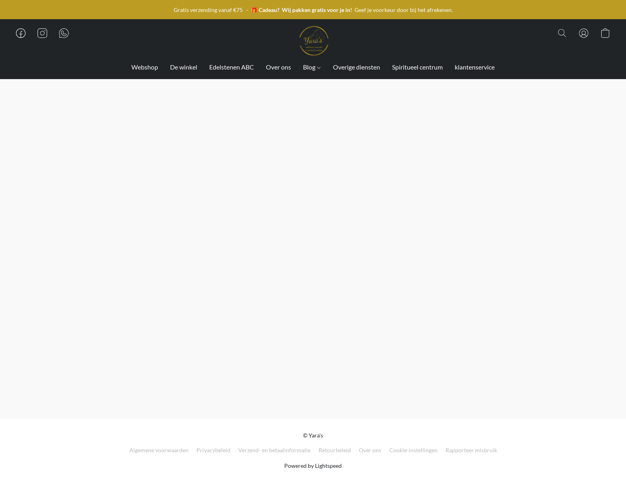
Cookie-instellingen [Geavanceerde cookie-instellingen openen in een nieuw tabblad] (413, 450)
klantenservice (475, 67)
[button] (313, 41)
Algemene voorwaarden (158, 450)
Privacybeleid (213, 450)
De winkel (183, 67)
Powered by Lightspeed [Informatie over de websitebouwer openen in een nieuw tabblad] (313, 465)
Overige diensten (356, 67)
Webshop (144, 67)
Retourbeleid (335, 450)
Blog (311, 67)
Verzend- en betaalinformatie (274, 450)
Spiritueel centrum (417, 67)
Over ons (278, 67)
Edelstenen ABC (231, 67)
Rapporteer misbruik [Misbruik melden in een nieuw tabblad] (471, 450)
